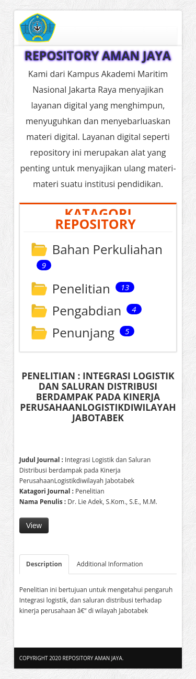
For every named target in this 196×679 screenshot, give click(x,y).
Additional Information (110, 564)
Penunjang (83, 333)
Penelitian (81, 289)
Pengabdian (86, 311)
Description (44, 564)
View (34, 525)
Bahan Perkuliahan (107, 250)
